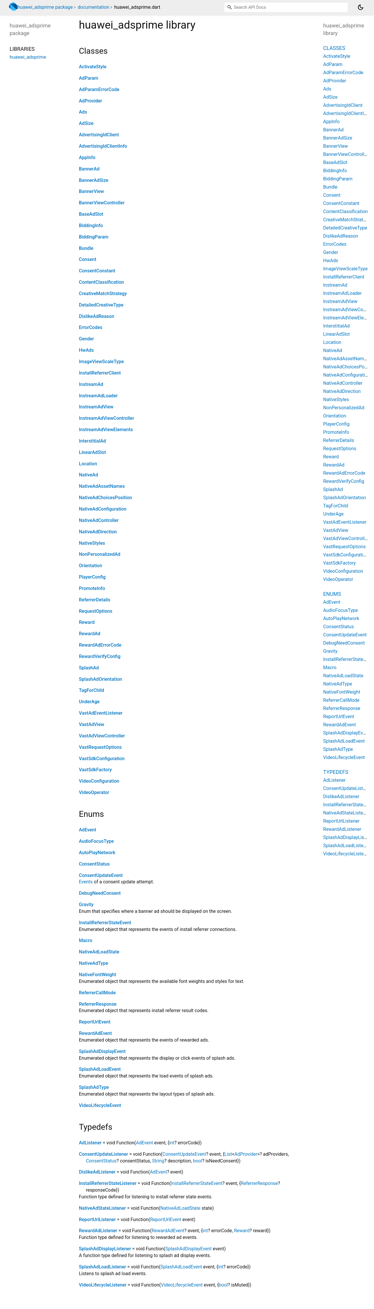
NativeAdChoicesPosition (105, 497)
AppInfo (87, 157)
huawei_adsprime (28, 57)
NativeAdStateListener (102, 1208)
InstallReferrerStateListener (107, 1183)
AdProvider (90, 101)
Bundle (86, 248)
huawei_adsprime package (45, 7)
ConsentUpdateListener (103, 1154)
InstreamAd (91, 384)
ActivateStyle (92, 66)
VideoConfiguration (99, 781)
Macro (85, 940)
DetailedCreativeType (101, 305)
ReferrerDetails (94, 600)
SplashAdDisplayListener (105, 1248)
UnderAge (89, 701)
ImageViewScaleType (101, 361)
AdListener (90, 1143)
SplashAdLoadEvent (100, 1069)
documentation (93, 7)
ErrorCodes (90, 327)
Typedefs (335, 772)
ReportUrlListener (97, 1219)
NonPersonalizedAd (99, 554)
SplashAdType (94, 1087)
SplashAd (89, 668)
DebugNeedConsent (100, 893)
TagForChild (91, 690)
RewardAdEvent (95, 1033)
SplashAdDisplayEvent (102, 1051)
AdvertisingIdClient (99, 134)
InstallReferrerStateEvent (105, 922)
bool (197, 1161)
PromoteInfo (92, 588)
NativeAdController (99, 520)
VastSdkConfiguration (101, 758)
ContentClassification (101, 282)
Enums (332, 594)
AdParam (88, 78)
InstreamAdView (96, 407)
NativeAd (88, 475)
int (171, 1143)
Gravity (86, 904)
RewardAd (89, 633)
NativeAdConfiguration (103, 509)
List (228, 1154)
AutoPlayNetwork (97, 852)
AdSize (86, 123)
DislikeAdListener (97, 1172)
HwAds (86, 350)
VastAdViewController (102, 736)
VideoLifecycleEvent (100, 1105)
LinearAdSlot (92, 452)
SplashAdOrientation (100, 679)
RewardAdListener (98, 1230)
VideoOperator (94, 792)
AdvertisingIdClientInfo (103, 146)
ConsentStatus (94, 864)
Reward (87, 622)
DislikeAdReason (96, 316)
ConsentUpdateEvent (101, 875)
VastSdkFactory (95, 769)
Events (86, 882)
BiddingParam (93, 237)
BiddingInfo (91, 225)
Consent (87, 259)
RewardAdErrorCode (100, 645)
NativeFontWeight (97, 974)
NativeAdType (93, 963)
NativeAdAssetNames (102, 486)
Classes (334, 48)
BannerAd (89, 169)
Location (88, 463)
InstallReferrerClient (100, 373)
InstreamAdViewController (106, 418)
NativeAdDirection (98, 532)
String (158, 1161)
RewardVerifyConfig (99, 656)
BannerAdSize (93, 180)
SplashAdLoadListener (102, 1267)
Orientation (90, 565)
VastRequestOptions (100, 747)
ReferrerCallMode (97, 992)
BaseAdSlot (91, 214)
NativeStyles (92, 543)
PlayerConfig (92, 577)
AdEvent (87, 830)
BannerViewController (101, 203)
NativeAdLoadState (99, 952)
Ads (83, 112)
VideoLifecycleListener (103, 1285)
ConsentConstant (97, 271)
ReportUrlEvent (94, 1022)
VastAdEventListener (100, 713)
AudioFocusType (96, 841)
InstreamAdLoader (98, 395)
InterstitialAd (92, 441)
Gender (86, 339)
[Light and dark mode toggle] (360, 7)
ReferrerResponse (98, 1004)
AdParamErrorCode (99, 89)
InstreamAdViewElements (106, 429)
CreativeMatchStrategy (103, 293)
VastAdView (91, 724)
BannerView (91, 191)
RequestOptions (95, 611)
